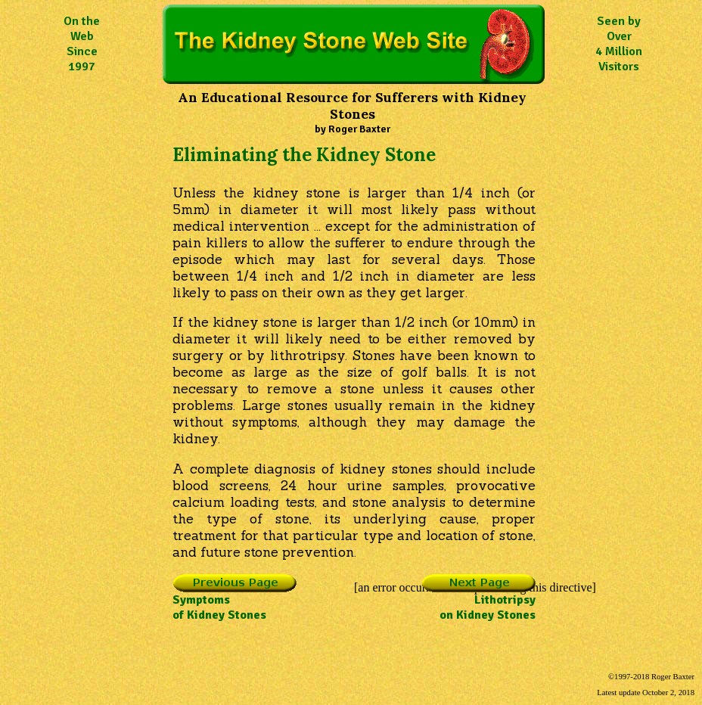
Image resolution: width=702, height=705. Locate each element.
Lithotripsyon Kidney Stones (478, 602)
